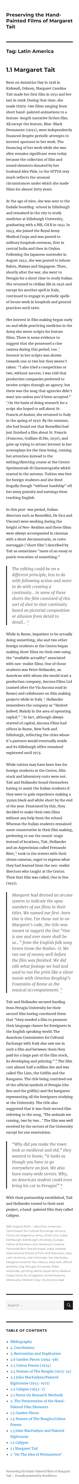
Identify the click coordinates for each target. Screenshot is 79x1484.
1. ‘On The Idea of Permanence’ (36, 1454)
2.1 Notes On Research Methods (36, 1395)
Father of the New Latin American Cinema (35, 1244)
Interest (60, 1248)
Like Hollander (37, 1257)
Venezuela (13, 1279)
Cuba (63, 1235)
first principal (36, 1248)
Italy (69, 1253)
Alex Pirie (40, 1226)
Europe (58, 1239)
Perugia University (38, 1266)
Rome (38, 1271)
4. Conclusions (22, 1347)
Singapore (35, 1275)
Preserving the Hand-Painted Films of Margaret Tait (39, 21)
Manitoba (60, 1257)
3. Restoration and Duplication (35, 1353)
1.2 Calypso (19, 1442)
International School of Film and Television (35, 1253)
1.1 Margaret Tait (30, 69)
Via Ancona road (53, 1279)
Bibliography (21, 1342)
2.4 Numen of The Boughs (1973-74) (40, 1371)
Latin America (15, 1257)
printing (27, 1271)
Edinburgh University (37, 1239)
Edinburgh (13, 1239)
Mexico (43, 1262)
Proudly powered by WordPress (36, 1476)
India (50, 1248)
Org (21, 1266)
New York (55, 1262)
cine (55, 1235)
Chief (47, 1235)
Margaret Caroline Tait (21, 1262)
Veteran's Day (31, 1279)
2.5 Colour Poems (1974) (30, 1365)
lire (50, 1257)
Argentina (27, 1235)
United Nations (54, 1275)
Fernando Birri (16, 1248)
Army (39, 1235)
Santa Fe (21, 1275)
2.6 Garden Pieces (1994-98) (34, 1359)
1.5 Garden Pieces (24, 1413)
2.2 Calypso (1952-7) (27, 1389)
